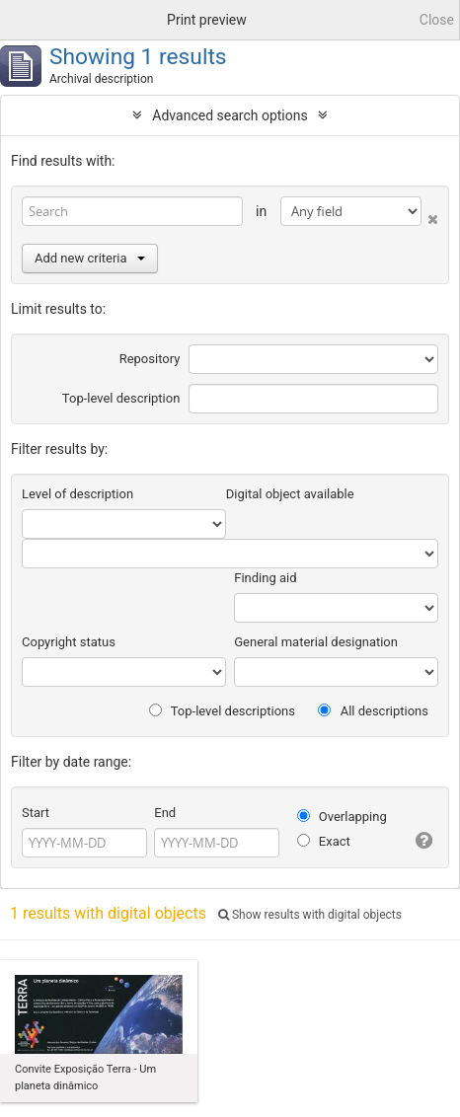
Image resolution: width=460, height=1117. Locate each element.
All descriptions (373, 711)
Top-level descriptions (222, 711)
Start (35, 812)
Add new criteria (90, 258)
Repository (150, 358)
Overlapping (342, 816)
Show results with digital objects (310, 915)
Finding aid (265, 577)
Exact (323, 841)
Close (437, 20)
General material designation (316, 641)
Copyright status (68, 641)
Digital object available (290, 493)
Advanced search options (229, 115)
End (165, 812)
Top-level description (121, 398)
